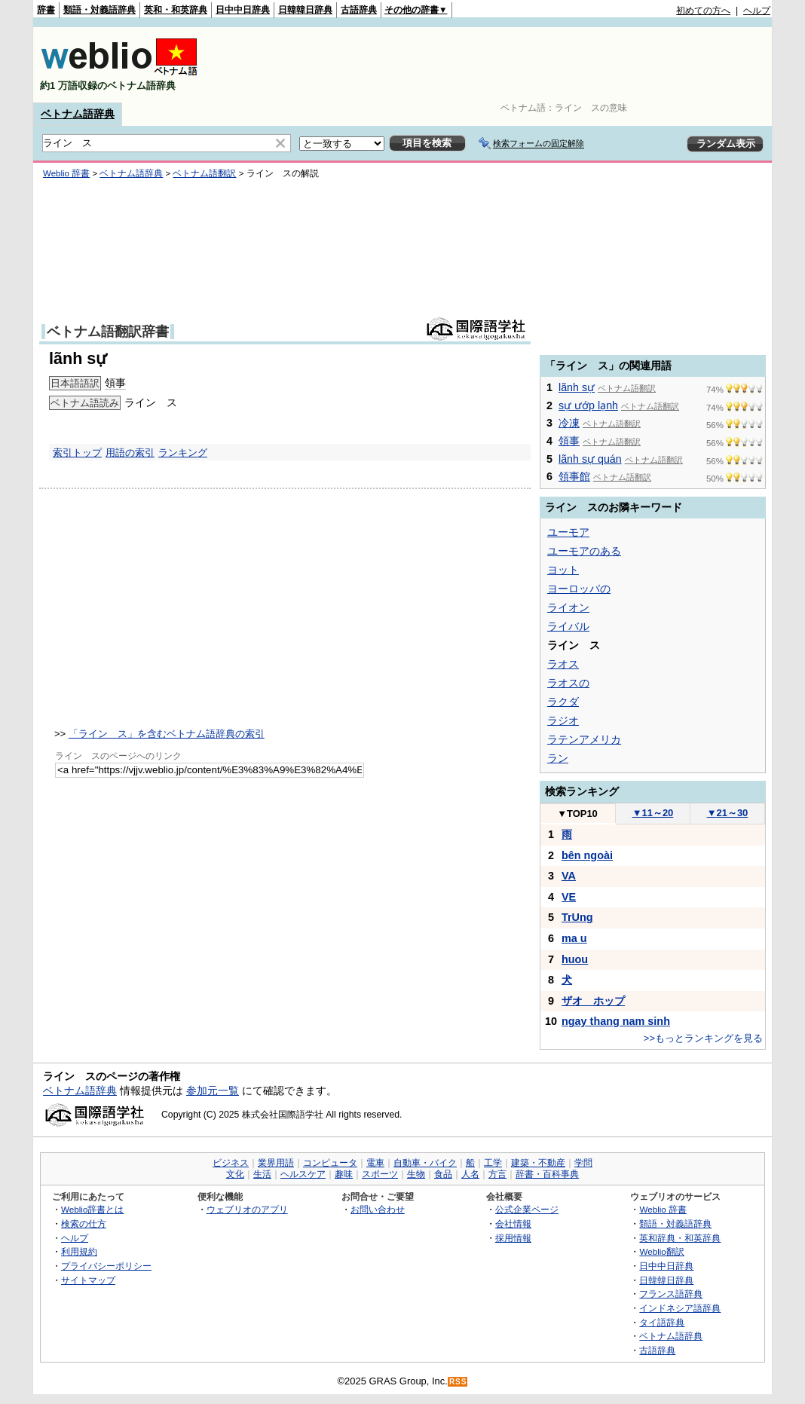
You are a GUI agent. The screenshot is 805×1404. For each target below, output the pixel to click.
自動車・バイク (425, 1162)
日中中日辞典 (243, 9)
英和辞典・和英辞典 (680, 1238)
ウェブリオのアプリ (247, 1209)
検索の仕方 (83, 1223)
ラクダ (563, 702)
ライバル (568, 626)
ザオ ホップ (593, 1001)
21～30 (727, 812)
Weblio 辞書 (66, 173)
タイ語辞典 (661, 1322)
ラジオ (563, 720)
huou (575, 959)
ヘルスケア (303, 1174)
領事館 (574, 476)
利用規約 (79, 1251)
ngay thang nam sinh (616, 1021)
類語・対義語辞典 (99, 9)
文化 (235, 1174)
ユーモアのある (584, 551)
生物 (416, 1174)
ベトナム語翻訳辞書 (108, 331)
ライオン (568, 607)
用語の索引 (130, 452)
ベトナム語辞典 (78, 114)
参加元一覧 (212, 1090)
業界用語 (276, 1162)
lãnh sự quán (590, 459)
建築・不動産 (538, 1162)
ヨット (563, 570)
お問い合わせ (377, 1209)
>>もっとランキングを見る (703, 1038)
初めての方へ (703, 10)
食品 (443, 1174)
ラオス (563, 664)
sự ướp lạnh (588, 405)
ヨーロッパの (579, 589)
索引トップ (77, 452)
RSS (458, 1382)
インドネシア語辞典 (680, 1308)
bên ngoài (587, 855)
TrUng (577, 917)
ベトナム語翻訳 (204, 173)
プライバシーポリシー (106, 1266)
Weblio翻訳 (661, 1251)
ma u (574, 938)
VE (569, 897)
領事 (115, 383)
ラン (557, 758)
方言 (497, 1174)
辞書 (46, 9)
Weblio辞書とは (92, 1209)
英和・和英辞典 (175, 9)
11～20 (653, 812)
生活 (262, 1174)
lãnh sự (577, 387)
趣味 (344, 1174)
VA (569, 876)
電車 (375, 1162)
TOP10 (577, 813)
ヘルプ (756, 10)
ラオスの (568, 683)
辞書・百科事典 (547, 1174)
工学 (493, 1162)
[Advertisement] (496, 65)
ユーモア (568, 532)
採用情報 (513, 1238)
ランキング (182, 452)
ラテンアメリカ (584, 739)
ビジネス (231, 1162)
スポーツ (380, 1174)
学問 (583, 1162)
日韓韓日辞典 (305, 9)
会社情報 (513, 1223)
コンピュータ (330, 1162)
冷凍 (569, 423)
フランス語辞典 (670, 1293)
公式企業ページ (527, 1209)
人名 (470, 1174)
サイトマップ (88, 1280)
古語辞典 (359, 9)
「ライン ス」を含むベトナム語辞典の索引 (167, 733)
